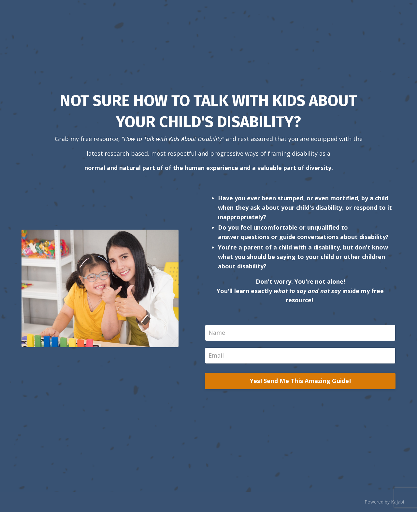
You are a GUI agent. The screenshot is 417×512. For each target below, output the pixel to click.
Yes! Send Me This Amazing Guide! (300, 381)
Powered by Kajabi (384, 502)
